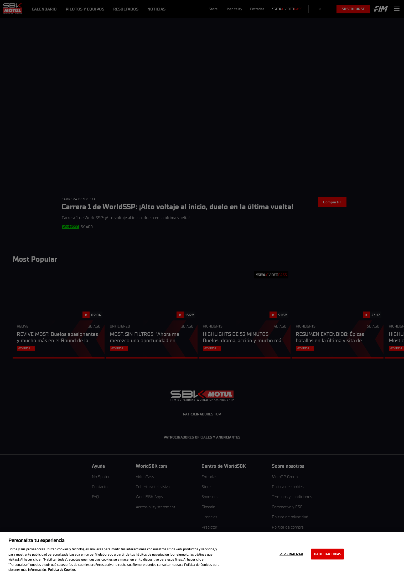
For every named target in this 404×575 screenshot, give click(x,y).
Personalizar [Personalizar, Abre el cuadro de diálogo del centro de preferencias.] (291, 554)
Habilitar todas (327, 554)
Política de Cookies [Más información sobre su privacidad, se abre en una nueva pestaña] (62, 570)
